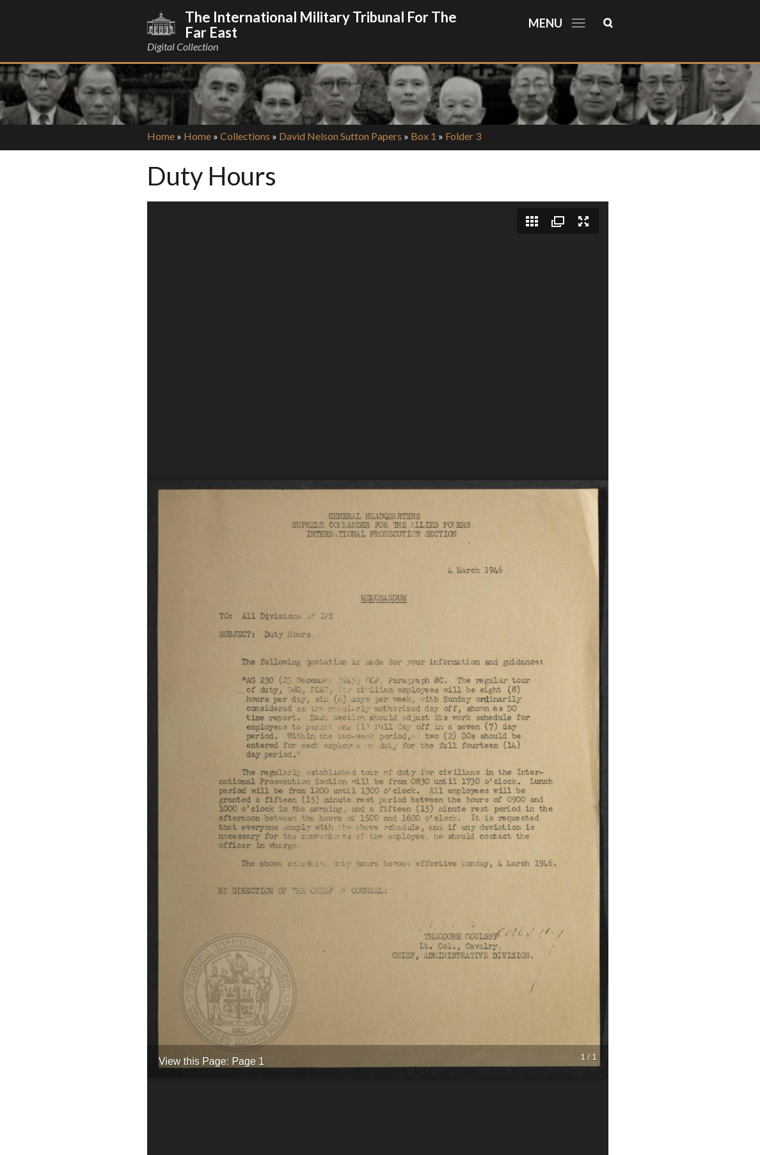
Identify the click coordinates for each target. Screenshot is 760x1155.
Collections (245, 136)
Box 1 (423, 136)
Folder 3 (463, 136)
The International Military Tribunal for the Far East (321, 24)
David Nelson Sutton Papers (340, 136)
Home (161, 136)
